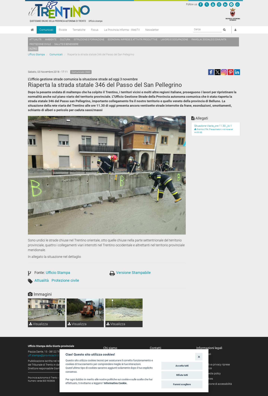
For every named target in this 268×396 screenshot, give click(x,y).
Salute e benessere (66, 44)
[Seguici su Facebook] (200, 4)
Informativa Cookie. (115, 383)
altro (33, 48)
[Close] (198, 356)
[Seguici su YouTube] (213, 4)
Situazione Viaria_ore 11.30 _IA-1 (213, 125)
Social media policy (210, 373)
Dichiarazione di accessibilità (215, 383)
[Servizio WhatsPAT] (237, 4)
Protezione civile (40, 44)
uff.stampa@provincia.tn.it (43, 355)
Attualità (35, 39)
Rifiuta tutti (182, 375)
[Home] (32, 30)
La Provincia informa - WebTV (122, 30)
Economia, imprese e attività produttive (132, 39)
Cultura (65, 39)
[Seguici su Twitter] (206, 4)
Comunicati (46, 30)
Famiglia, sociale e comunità (209, 39)
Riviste (63, 30)
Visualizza (38, 324)
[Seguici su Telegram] (231, 4)
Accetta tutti (182, 365)
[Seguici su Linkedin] (225, 4)
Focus (94, 30)
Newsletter (152, 30)
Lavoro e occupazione (174, 39)
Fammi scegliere (182, 384)
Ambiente (50, 39)
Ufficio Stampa (36, 54)
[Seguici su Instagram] (219, 4)
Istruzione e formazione (89, 39)
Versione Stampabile (133, 272)
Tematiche (79, 30)
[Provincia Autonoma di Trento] (233, 14)
